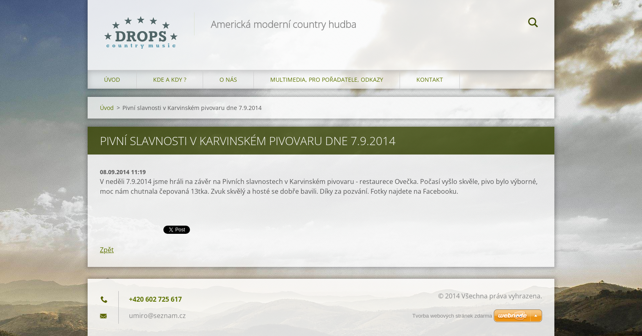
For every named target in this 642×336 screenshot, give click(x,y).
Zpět (107, 249)
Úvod (112, 79)
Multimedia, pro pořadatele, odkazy (326, 79)
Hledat (533, 23)
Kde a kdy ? (169, 79)
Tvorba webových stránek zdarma (452, 316)
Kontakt (429, 79)
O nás (228, 79)
